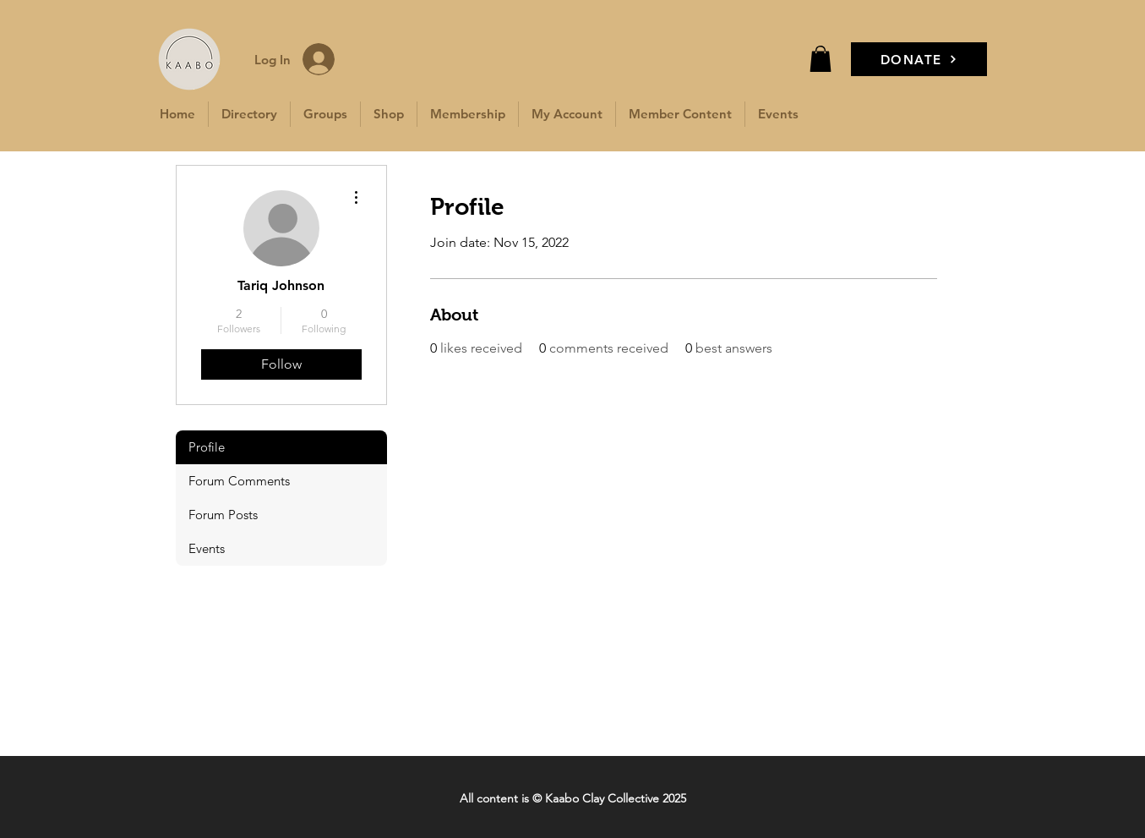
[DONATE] (919, 59)
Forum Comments (239, 481)
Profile (206, 447)
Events (206, 548)
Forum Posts (223, 515)
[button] (820, 59)
